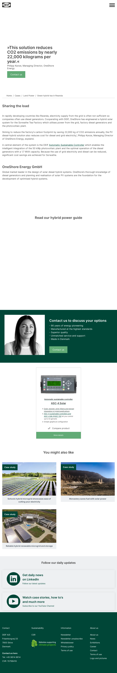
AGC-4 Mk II (49, 416)
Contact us (16, 74)
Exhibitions (95, 642)
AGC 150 (57, 416)
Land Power (28, 95)
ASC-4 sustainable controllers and (57, 414)
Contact (93, 650)
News (92, 638)
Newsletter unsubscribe (72, 638)
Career (93, 646)
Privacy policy (67, 646)
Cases (17, 95)
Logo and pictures (98, 658)
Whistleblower (67, 642)
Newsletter (66, 635)
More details (58, 435)
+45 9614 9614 (13, 657)
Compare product (59, 428)
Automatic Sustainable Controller (66, 145)
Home (9, 95)
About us (94, 635)
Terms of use (67, 650)
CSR (33, 635)
